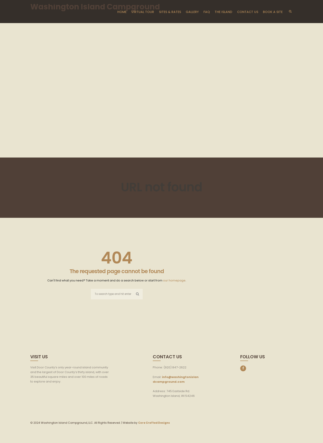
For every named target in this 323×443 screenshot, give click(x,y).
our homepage (174, 280)
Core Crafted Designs (154, 423)
